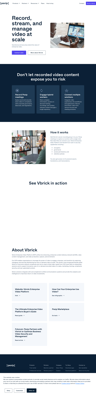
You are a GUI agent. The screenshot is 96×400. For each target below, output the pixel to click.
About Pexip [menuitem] (59, 368)
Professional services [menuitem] (35, 370)
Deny (8, 390)
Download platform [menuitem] (70, 370)
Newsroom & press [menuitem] (84, 370)
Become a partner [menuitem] (49, 368)
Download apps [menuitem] (69, 368)
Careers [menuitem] (58, 370)
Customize (19, 390)
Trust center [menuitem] (33, 368)
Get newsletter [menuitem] (83, 368)
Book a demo (91, 3)
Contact (81, 3)
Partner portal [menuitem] (48, 370)
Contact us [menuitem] (82, 365)
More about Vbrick (37, 53)
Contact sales (19, 53)
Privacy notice (79, 383)
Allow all (31, 390)
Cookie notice (66, 383)
